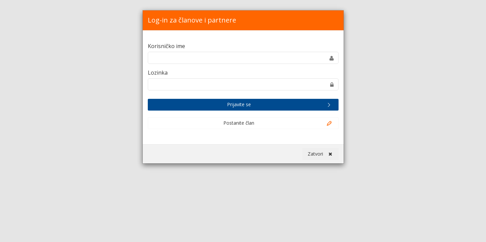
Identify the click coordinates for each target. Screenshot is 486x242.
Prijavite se (280, 105)
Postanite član (278, 123)
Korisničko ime (166, 46)
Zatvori (320, 154)
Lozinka (158, 72)
